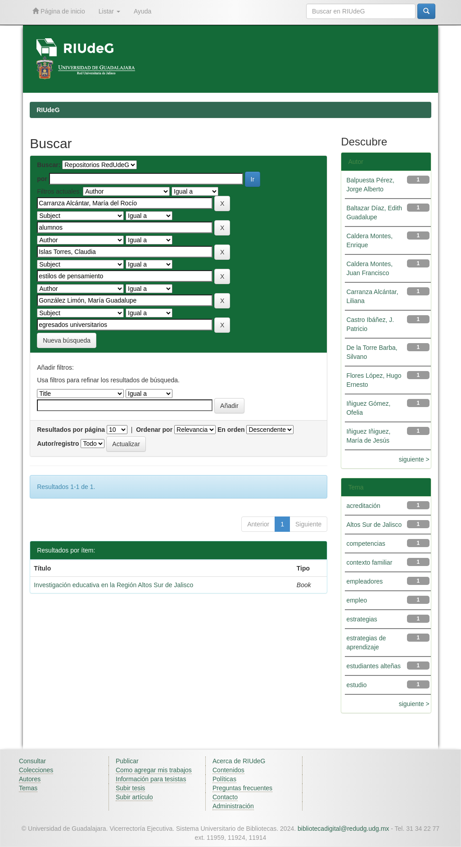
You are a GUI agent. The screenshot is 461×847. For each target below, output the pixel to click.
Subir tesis (130, 788)
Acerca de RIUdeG (239, 761)
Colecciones (36, 770)
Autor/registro (58, 443)
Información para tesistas (151, 779)
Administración (233, 806)
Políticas (224, 779)
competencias (365, 543)
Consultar (32, 761)
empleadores (364, 581)
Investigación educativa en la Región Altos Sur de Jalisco (113, 585)
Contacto (225, 797)
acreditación (363, 505)
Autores (30, 779)
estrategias (361, 619)
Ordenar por (154, 429)
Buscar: (48, 164)
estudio (356, 684)
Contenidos (228, 770)
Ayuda (142, 11)
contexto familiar (369, 562)
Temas (28, 788)
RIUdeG (47, 109)
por (42, 178)
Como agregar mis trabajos (154, 770)
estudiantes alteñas (373, 666)
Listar (109, 11)
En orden (231, 429)
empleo (356, 600)
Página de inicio (58, 11)
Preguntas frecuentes (242, 788)
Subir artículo (134, 797)
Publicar (127, 761)
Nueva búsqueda (66, 340)
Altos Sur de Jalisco (374, 524)
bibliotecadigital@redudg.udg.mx (343, 828)
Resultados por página (71, 429)
